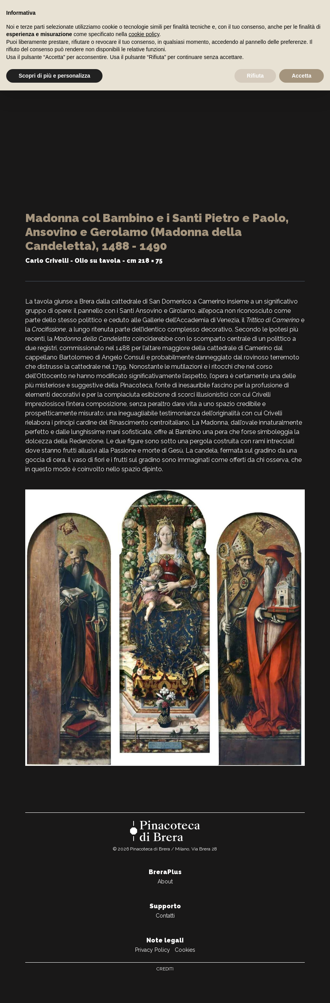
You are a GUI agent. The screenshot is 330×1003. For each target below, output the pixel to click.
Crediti (165, 969)
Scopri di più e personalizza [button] (54, 76)
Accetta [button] (301, 76)
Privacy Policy (152, 950)
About (165, 881)
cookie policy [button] (144, 34)
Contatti (165, 916)
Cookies (185, 950)
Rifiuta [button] (255, 76)
